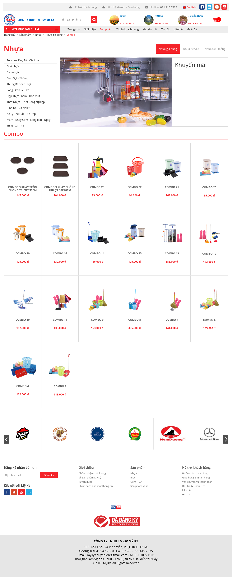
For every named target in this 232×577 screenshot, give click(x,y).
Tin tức (165, 29)
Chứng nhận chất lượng (92, 473)
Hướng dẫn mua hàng (194, 473)
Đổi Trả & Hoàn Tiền (194, 486)
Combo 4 (22, 386)
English (189, 7)
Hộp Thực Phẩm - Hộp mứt (23, 96)
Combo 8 (134, 319)
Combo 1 (60, 386)
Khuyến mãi (150, 29)
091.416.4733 (99, 551)
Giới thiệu (86, 467)
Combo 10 (23, 319)
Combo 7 (172, 319)
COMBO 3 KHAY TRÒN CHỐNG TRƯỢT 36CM (22, 189)
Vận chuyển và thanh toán (197, 481)
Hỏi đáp (186, 494)
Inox (132, 477)
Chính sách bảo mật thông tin (96, 486)
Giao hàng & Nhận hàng (196, 477)
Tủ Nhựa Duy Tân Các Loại (23, 60)
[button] (32, 29)
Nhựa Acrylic (191, 49)
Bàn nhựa (13, 72)
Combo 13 (172, 253)
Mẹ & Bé (192, 29)
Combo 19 (23, 253)
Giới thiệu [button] (90, 29)
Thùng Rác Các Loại (19, 84)
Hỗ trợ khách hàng (85, 7)
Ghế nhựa (13, 66)
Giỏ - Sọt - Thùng (17, 78)
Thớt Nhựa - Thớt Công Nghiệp (26, 102)
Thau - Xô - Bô (15, 125)
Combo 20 (209, 187)
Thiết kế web (107, 567)
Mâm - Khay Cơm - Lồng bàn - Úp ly (28, 120)
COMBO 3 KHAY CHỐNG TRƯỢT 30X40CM (60, 189)
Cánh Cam (126, 567)
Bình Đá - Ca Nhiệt (18, 108)
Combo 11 (60, 319)
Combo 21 (172, 187)
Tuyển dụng (85, 481)
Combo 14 (97, 253)
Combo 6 (209, 319)
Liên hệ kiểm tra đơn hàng (123, 7)
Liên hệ (178, 29)
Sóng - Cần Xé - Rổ (18, 90)
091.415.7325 (121, 551)
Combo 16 (60, 253)
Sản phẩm (106, 29)
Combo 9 (97, 319)
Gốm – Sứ (136, 481)
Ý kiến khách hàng (127, 29)
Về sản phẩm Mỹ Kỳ (90, 477)
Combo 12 (209, 253)
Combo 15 (135, 253)
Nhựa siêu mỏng (215, 49)
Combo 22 (135, 187)
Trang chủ (74, 29)
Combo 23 (97, 187)
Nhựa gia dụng (168, 49)
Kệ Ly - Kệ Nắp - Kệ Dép (21, 114)
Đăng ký (49, 475)
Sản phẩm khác (139, 486)
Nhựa (13, 48)
